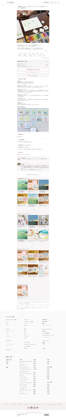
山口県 (48, 372)
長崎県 (48, 386)
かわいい (34, 55)
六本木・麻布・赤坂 (23, 386)
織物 (43, 323)
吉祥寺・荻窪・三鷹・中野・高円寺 (26, 382)
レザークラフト (27, 342)
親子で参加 (19, 55)
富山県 (34, 374)
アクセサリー (8, 340)
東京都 (21, 359)
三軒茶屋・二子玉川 (23, 380)
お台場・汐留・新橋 (23, 393)
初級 (29, 53)
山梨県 (34, 378)
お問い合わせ (25, 404)
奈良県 (48, 363)
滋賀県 (34, 391)
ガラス (25, 348)
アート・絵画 (26, 346)
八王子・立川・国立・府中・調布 (25, 369)
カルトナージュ (45, 340)
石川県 (34, 376)
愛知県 (34, 386)
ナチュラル (19, 53)
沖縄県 (48, 393)
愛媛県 (48, 378)
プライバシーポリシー (44, 404)
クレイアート (26, 319)
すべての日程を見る (33, 75)
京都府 (34, 393)
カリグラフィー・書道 (28, 321)
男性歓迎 (24, 55)
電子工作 (44, 331)
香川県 (48, 376)
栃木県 (34, 361)
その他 (43, 348)
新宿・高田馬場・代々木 (24, 371)
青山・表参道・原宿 (23, 388)
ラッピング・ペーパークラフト (30, 344)
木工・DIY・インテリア (47, 329)
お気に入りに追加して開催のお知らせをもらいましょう (37, 72)
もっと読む (46, 50)
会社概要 (59, 404)
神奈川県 (34, 369)
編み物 (43, 342)
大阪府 (48, 359)
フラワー (7, 329)
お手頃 (37, 53)
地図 (47, 65)
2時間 (33, 53)
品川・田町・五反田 (23, 384)
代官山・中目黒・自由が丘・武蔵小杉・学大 (26, 362)
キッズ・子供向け (45, 333)
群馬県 (34, 363)
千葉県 (34, 367)
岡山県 (48, 369)
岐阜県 (34, 382)
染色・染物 (44, 321)
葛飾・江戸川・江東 (23, 366)
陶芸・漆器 (44, 319)
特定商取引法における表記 (53, 404)
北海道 (7, 361)
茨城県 (34, 359)
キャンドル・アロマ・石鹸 (11, 319)
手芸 (25, 329)
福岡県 (48, 384)
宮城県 (7, 363)
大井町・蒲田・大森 (23, 364)
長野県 (34, 380)
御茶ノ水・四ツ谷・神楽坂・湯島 (25, 373)
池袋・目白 (21, 375)
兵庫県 (48, 361)
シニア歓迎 (29, 55)
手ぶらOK (41, 53)
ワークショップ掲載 (32, 404)
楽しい (44, 55)
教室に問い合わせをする (33, 174)
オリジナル (39, 55)
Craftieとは (6, 404)
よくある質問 (20, 404)
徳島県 (48, 374)
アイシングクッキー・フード (48, 335)
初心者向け (25, 53)
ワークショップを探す (13, 404)
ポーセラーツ (8, 349)
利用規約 (38, 404)
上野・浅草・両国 (23, 377)
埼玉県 (34, 365)
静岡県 (34, 384)
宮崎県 (48, 391)
